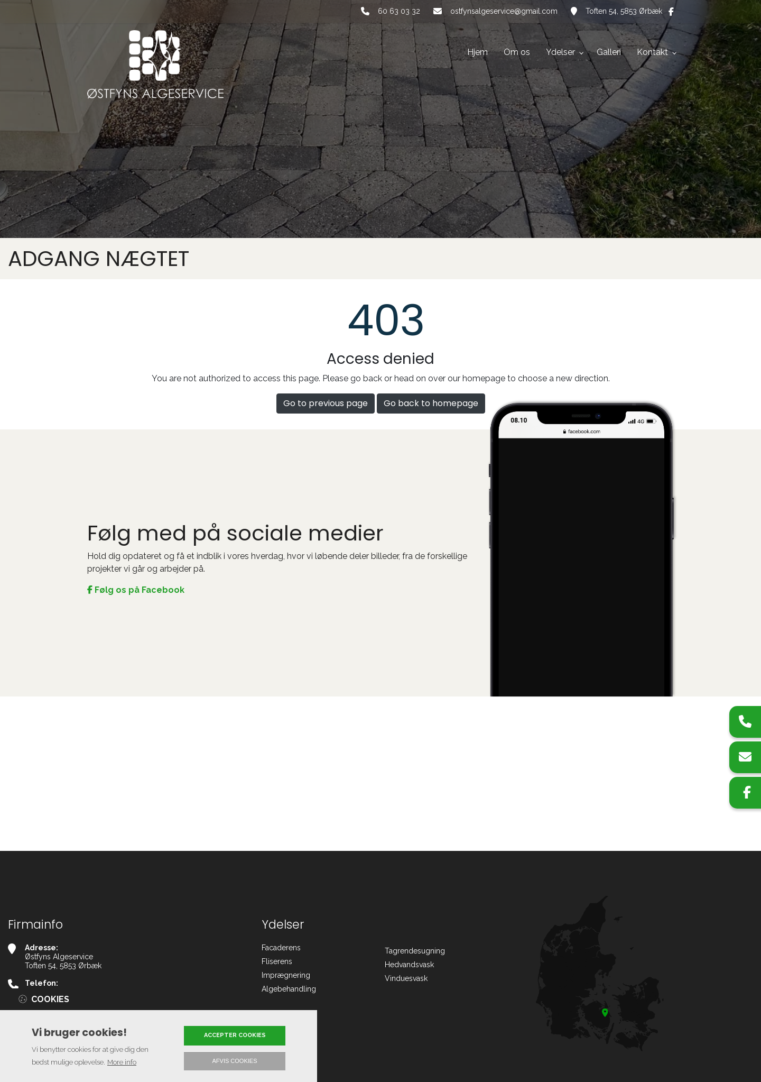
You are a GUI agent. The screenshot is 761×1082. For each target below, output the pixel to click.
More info (121, 1062)
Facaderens (281, 947)
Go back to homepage (431, 403)
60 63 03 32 (399, 11)
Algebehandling (289, 989)
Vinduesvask (406, 978)
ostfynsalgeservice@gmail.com (504, 11)
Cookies (50, 999)
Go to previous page (325, 403)
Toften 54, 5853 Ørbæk (624, 11)
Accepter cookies (235, 1035)
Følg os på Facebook (135, 590)
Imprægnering (286, 975)
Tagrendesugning (415, 951)
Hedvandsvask (409, 964)
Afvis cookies (234, 1061)
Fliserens (277, 961)
